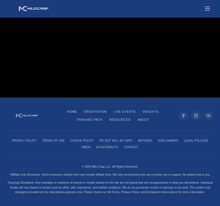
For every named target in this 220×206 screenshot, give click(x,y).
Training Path (89, 119)
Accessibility (107, 147)
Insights (151, 111)
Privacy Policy (24, 140)
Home (72, 111)
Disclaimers (168, 140)
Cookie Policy (82, 140)
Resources (120, 119)
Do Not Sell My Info (115, 140)
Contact (131, 147)
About (143, 119)
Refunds (145, 140)
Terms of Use (53, 140)
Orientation (95, 111)
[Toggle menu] (207, 8)
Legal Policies (196, 140)
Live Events (125, 111)
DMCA (86, 147)
